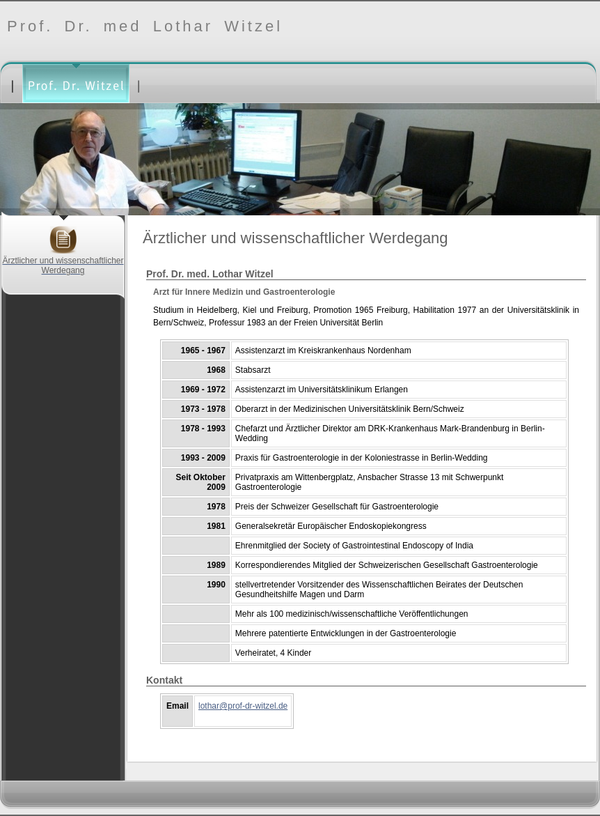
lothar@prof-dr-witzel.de (242, 706)
